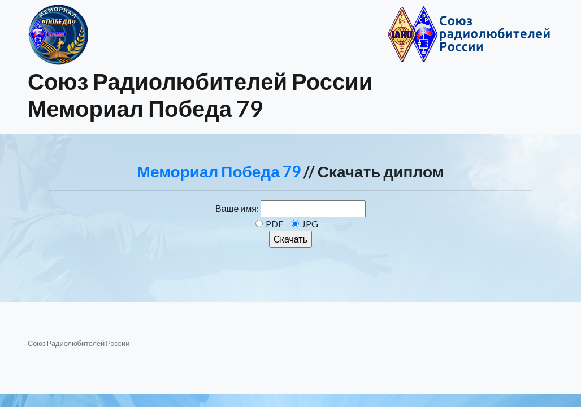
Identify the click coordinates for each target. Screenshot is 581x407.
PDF (274, 223)
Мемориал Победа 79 (219, 171)
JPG (310, 223)
